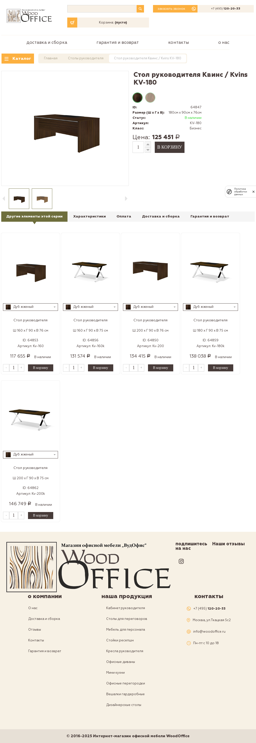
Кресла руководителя (124, 651)
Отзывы (34, 630)
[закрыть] (253, 192)
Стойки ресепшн (120, 640)
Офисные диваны (120, 662)
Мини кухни (115, 673)
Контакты (178, 42)
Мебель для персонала (125, 630)
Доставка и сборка (46, 42)
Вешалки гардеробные (125, 694)
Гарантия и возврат (117, 42)
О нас (224, 42)
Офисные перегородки (125, 683)
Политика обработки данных (240, 191)
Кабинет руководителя (125, 608)
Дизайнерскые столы (123, 705)
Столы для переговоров (126, 619)
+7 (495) (225, 8)
